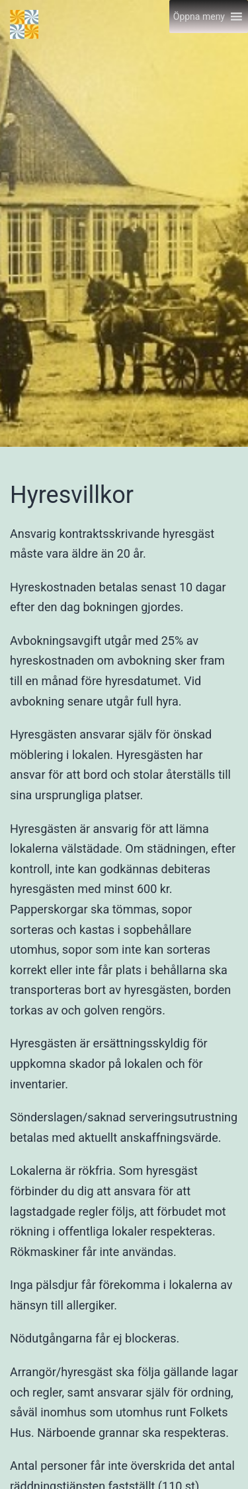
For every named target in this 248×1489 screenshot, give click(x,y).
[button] (199, 16)
